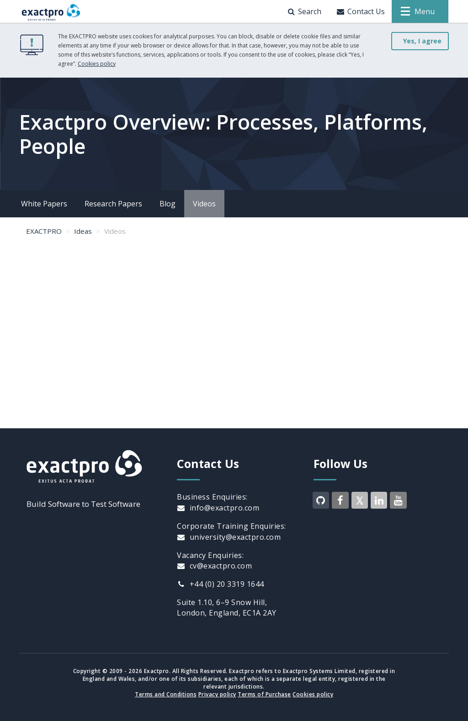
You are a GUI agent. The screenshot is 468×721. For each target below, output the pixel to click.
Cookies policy (97, 64)
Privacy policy (217, 694)
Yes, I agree (422, 41)
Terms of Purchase (264, 694)
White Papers (44, 204)
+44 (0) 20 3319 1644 (220, 584)
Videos (204, 204)
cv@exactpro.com (214, 566)
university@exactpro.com (229, 537)
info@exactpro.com (218, 508)
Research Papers (113, 204)
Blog (168, 204)
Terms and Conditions (166, 694)
